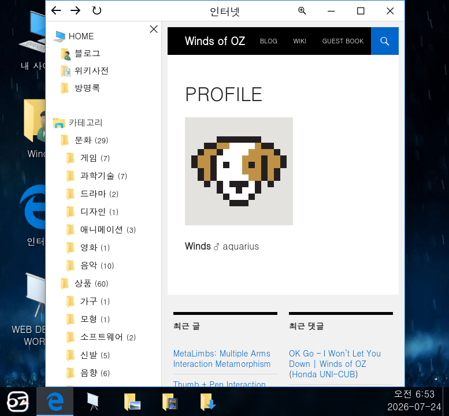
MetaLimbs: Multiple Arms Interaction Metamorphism (222, 358)
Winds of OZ (215, 41)
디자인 (99, 211)
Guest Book (342, 40)
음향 (95, 372)
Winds (40, 127)
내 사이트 (40, 39)
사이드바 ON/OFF (153, 28)
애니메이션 (108, 229)
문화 (92, 139)
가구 (95, 301)
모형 (95, 319)
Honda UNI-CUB (323, 374)
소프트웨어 (108, 336)
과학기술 (104, 175)
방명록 (88, 87)
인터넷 (40, 214)
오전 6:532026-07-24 (414, 400)
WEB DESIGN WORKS (40, 308)
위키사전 (92, 70)
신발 (95, 354)
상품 (92, 283)
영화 (95, 247)
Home (81, 35)
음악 (97, 265)
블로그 (88, 53)
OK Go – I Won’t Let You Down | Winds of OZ (335, 358)
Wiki (299, 40)
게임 (95, 157)
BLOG (268, 40)
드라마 (99, 193)
